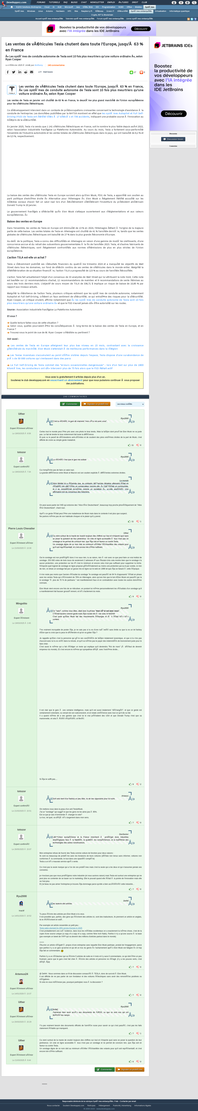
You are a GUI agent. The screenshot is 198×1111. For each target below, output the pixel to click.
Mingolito (21, 609)
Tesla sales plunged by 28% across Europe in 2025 (61, 934)
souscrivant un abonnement (66, 382)
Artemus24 (21, 980)
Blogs (74, 2)
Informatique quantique (179, 11)
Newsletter (97, 2)
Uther (21, 419)
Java (78, 7)
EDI (97, 7)
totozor (21, 458)
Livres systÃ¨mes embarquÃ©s (139, 19)
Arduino (49, 11)
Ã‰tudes (123, 2)
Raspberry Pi (86, 11)
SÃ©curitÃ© (122, 11)
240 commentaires (56, 67)
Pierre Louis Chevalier (21, 534)
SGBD (121, 7)
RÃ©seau (99, 11)
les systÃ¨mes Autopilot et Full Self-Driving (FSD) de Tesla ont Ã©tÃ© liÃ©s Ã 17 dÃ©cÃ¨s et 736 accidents (75, 117)
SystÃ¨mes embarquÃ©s (141, 11)
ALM (59, 7)
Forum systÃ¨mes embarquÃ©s (110, 19)
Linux (40, 11)
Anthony (38, 67)
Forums (41, 2)
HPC (69, 11)
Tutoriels (54, 2)
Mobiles (138, 7)
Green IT (110, 11)
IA (53, 7)
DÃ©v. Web (88, 7)
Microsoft (69, 7)
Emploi (111, 2)
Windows (31, 11)
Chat (84, 2)
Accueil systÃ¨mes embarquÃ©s (49, 19)
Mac (76, 11)
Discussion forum (173, 139)
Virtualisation (160, 11)
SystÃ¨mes (149, 7)
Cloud (46, 7)
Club (144, 2)
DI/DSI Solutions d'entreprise (28, 7)
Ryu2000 (21, 902)
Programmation (108, 7)
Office (129, 7)
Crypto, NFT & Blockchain (102, 15)
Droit (135, 2)
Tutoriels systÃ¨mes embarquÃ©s (80, 19)
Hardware (60, 11)
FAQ (65, 2)
